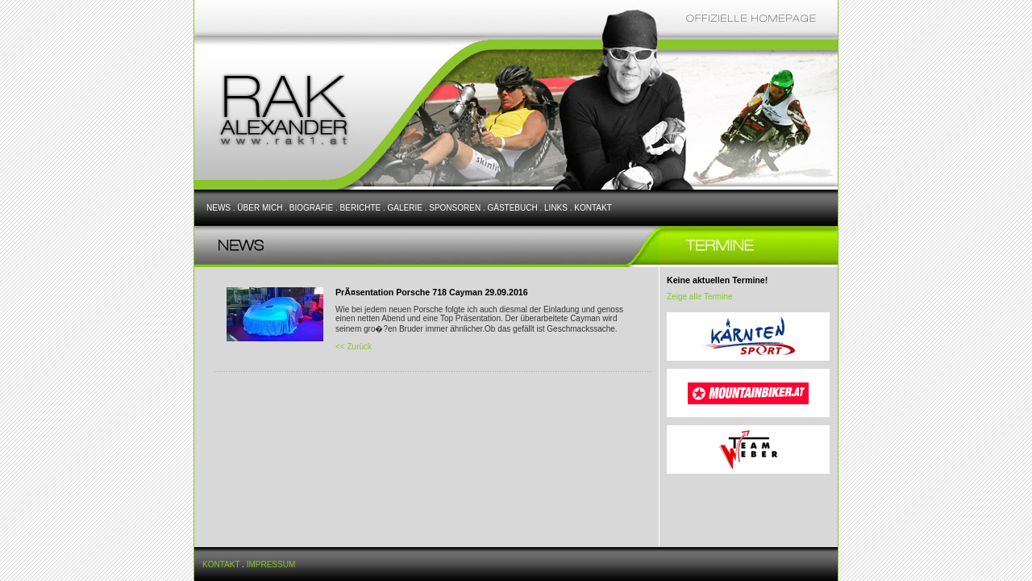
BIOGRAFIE (311, 207)
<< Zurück (353, 346)
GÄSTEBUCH (512, 207)
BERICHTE (360, 207)
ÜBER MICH (259, 207)
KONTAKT (592, 207)
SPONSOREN (455, 207)
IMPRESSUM (271, 564)
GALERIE (405, 207)
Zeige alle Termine (700, 296)
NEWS (218, 207)
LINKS (556, 207)
